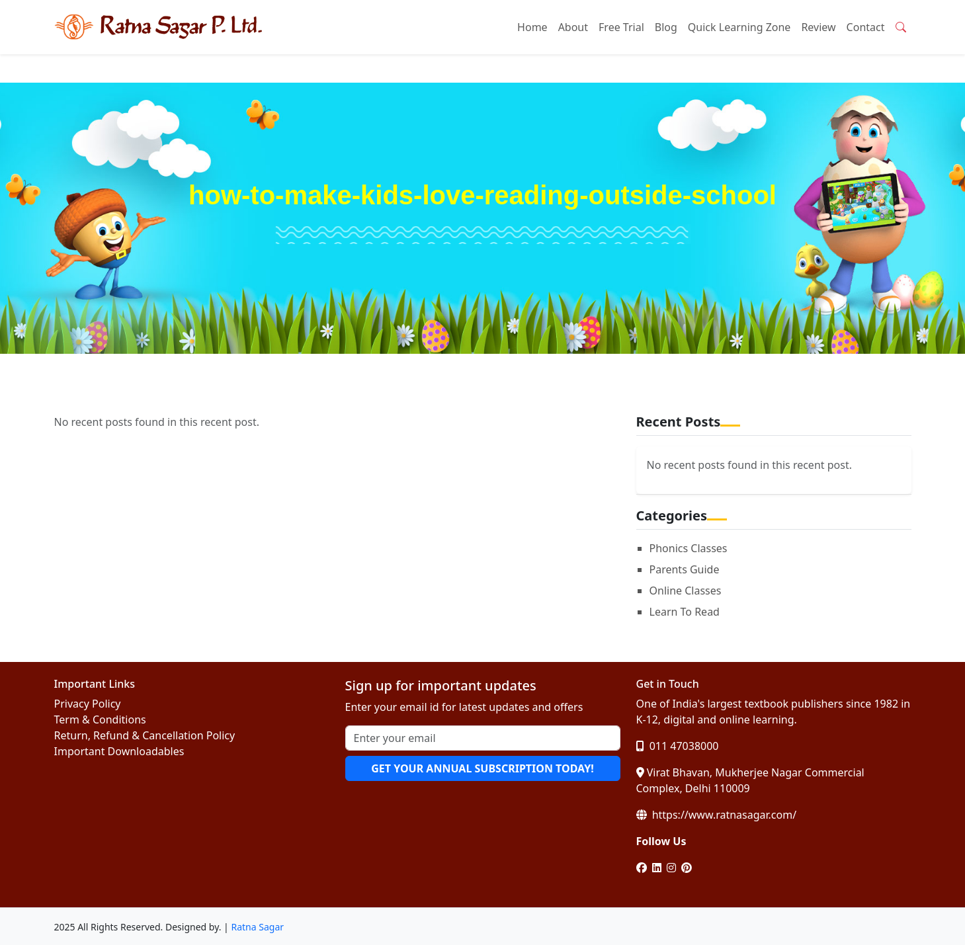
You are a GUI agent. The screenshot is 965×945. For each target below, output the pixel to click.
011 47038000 (677, 746)
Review (818, 27)
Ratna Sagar (257, 927)
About (573, 27)
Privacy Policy (87, 703)
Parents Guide (685, 569)
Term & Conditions (100, 719)
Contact (866, 27)
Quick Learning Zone (739, 27)
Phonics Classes (689, 548)
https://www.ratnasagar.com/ (716, 814)
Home (532, 27)
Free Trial (621, 27)
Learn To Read (685, 611)
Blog (666, 27)
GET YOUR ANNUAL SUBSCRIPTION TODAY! (482, 768)
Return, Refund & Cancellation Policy (144, 735)
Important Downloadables (119, 751)
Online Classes (686, 590)
